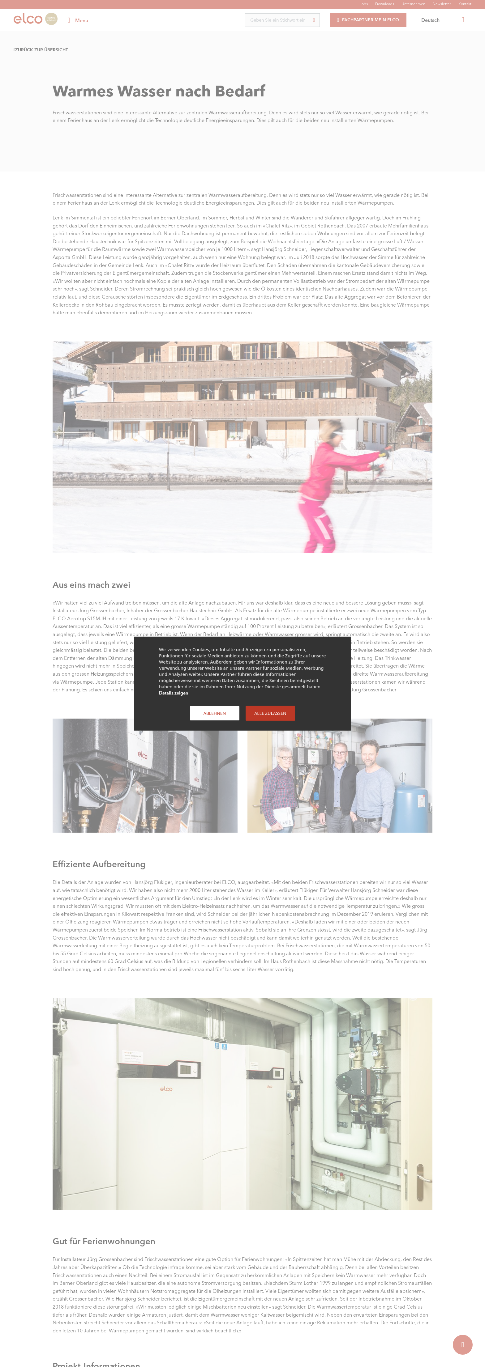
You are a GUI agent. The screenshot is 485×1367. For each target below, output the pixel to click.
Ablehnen (215, 713)
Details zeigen (173, 692)
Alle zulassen (270, 713)
